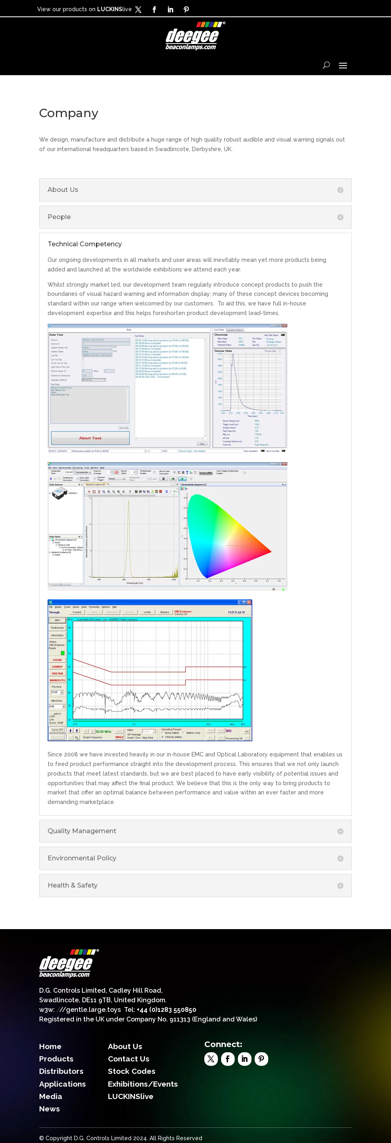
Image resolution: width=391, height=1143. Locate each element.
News (49, 1108)
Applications (62, 1083)
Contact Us (129, 1058)
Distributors (61, 1071)
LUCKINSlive (131, 1096)
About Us (125, 1046)
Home (50, 1046)
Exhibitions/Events (143, 1083)
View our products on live (84, 9)
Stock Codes (132, 1071)
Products (56, 1058)
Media (50, 1096)
